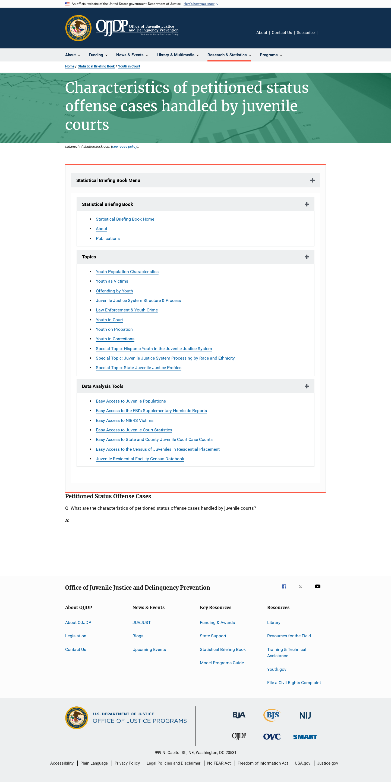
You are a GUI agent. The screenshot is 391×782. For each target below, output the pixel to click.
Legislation (75, 635)
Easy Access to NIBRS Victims (124, 420)
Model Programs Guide (222, 662)
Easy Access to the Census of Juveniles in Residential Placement (158, 449)
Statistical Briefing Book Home (125, 219)
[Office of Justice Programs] (78, 28)
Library (273, 622)
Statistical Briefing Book (96, 66)
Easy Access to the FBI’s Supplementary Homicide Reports (151, 410)
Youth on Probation (114, 329)
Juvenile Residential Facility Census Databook (140, 458)
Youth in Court (129, 66)
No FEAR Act (219, 763)
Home (69, 66)
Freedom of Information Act (263, 763)
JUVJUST (142, 622)
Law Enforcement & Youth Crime (127, 310)
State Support (213, 635)
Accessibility (62, 763)
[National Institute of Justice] (305, 719)
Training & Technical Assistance (286, 653)
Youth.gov (276, 669)
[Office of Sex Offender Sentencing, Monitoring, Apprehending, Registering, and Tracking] (305, 740)
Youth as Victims (112, 281)
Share (326, 36)
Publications (108, 238)
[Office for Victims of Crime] (272, 740)
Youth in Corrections (115, 338)
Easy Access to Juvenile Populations (131, 401)
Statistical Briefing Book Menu (108, 180)
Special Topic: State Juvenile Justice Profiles (138, 367)
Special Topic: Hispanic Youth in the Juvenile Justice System (154, 348)
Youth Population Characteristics (127, 271)
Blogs (138, 635)
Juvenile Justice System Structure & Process (138, 300)
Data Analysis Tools (103, 386)
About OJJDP (78, 622)
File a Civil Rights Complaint (294, 682)
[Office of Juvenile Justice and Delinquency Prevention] (239, 741)
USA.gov (302, 763)
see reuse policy (124, 146)
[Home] (137, 28)
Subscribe (306, 32)
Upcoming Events (149, 649)
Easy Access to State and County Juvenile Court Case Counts (154, 439)
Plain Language (94, 763)
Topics (89, 256)
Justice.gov (327, 763)
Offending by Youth (114, 290)
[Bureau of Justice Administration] (239, 719)
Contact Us (282, 32)
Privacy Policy (127, 763)
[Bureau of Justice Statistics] (272, 722)
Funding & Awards (217, 622)
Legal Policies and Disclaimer (173, 763)
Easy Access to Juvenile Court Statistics (134, 429)
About (261, 32)
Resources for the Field (289, 635)
